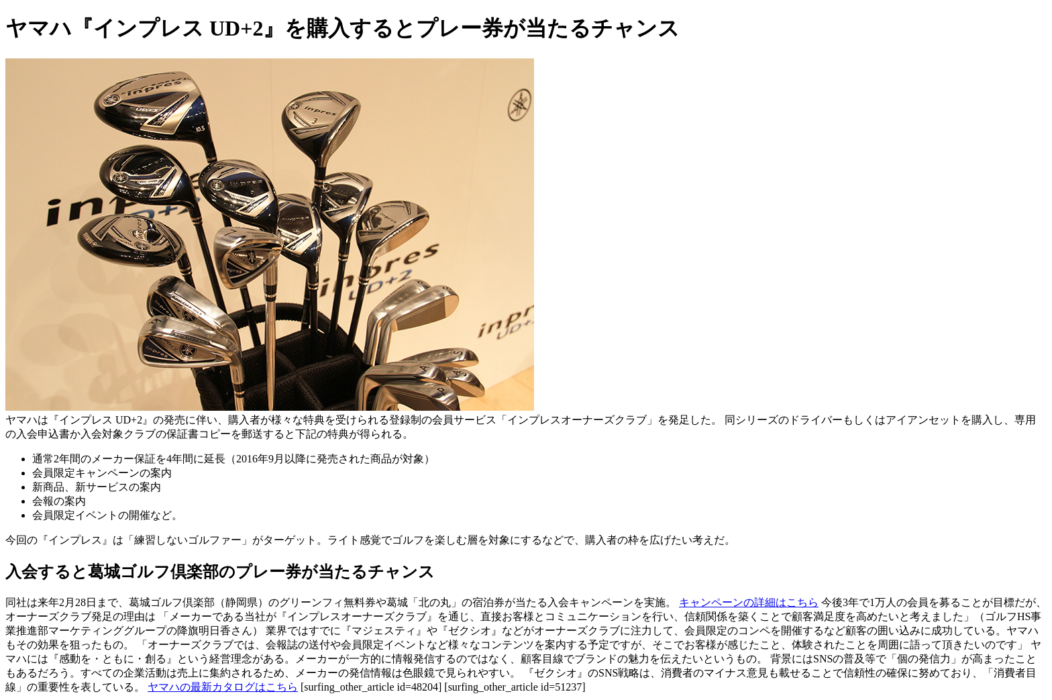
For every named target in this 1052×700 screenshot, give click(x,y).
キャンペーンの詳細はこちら (749, 602)
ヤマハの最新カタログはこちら (223, 687)
